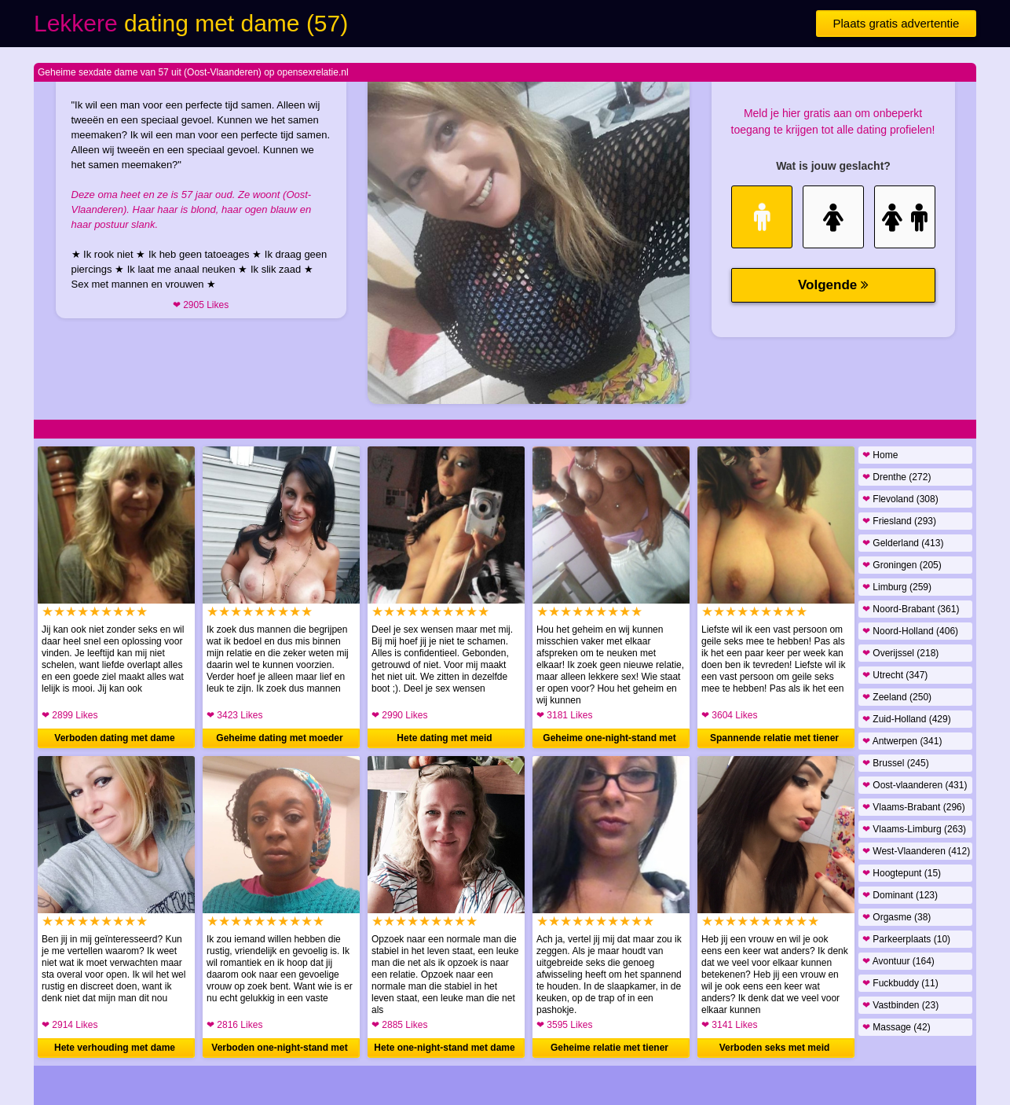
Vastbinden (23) (900, 1005)
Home (880, 455)
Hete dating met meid (444, 737)
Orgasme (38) (896, 917)
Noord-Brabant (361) (910, 609)
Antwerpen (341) (902, 741)
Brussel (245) (895, 763)
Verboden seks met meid (774, 1047)
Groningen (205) (902, 565)
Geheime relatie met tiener (609, 1047)
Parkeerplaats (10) (906, 939)
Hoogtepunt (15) (901, 873)
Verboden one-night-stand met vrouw (279, 1050)
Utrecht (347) (895, 675)
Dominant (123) (900, 895)
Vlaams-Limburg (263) (914, 829)
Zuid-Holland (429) (906, 719)
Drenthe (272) (896, 477)
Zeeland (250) (896, 697)
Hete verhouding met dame (114, 1047)
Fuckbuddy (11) (900, 983)
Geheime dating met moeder (279, 737)
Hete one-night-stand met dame (444, 1047)
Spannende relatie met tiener (774, 737)
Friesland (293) (899, 521)
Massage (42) (896, 1027)
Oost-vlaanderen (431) (914, 785)
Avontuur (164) (898, 961)
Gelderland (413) (902, 543)
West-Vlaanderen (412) (916, 851)
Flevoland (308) (900, 499)
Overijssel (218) (900, 653)
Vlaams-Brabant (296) (913, 807)
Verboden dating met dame (114, 737)
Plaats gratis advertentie (896, 23)
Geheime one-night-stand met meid (609, 740)
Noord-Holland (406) (910, 631)
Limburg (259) (896, 587)
